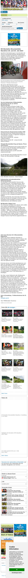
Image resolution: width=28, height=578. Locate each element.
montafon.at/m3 (5, 298)
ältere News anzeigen (7, 514)
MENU (4, 12)
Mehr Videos (4, 455)
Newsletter (10, 15)
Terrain (4, 22)
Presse (3, 575)
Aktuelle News (4, 15)
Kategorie (10, 22)
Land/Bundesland (6, 18)
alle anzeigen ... (12, 307)
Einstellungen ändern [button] (17, 572)
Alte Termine (21, 22)
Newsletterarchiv (5, 565)
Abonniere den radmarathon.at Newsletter (12, 462)
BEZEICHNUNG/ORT (7, 26)
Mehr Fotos (4, 393)
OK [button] (17, 569)
